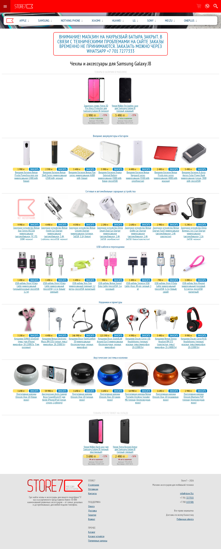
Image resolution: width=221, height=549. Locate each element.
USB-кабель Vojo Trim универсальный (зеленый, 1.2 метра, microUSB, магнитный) (82, 286)
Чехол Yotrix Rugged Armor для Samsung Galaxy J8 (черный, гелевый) (125, 449)
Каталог (91, 532)
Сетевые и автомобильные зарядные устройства (110, 191)
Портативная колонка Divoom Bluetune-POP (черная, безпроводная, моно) (193, 398)
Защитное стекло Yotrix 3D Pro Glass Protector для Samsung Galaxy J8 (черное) (96, 108)
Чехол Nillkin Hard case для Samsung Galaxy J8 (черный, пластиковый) (96, 449)
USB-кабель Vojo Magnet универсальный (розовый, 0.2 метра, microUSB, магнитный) (194, 287)
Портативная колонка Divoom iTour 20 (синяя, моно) (110, 396)
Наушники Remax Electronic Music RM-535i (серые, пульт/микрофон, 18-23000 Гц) (54, 341)
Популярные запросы (97, 540)
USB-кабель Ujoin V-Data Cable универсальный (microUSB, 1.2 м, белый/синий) (166, 287)
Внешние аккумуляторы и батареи (110, 136)
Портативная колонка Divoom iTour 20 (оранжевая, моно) (166, 396)
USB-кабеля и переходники (110, 246)
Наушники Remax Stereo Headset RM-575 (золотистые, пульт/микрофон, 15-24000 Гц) (166, 343)
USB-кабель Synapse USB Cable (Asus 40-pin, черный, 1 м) (138, 286)
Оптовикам (93, 489)
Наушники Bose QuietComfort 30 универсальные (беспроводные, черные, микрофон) (82, 343)
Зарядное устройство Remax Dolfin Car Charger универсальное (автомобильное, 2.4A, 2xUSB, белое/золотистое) (138, 233)
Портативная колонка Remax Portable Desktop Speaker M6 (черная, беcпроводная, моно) (138, 398)
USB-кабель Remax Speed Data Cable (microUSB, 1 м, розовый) (110, 286)
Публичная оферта (185, 519)
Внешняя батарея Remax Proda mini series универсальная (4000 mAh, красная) (166, 177)
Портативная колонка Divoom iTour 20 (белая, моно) (26, 396)
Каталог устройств (96, 536)
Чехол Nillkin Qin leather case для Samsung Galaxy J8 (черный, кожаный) (125, 108)
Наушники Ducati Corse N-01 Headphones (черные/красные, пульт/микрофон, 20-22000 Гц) (194, 343)
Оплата (91, 506)
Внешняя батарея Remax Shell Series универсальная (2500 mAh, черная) (54, 175)
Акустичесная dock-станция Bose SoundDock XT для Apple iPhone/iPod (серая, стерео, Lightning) (54, 398)
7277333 (190, 497)
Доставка (92, 510)
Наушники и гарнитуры (110, 302)
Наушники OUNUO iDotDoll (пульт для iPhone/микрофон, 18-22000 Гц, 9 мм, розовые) (26, 343)
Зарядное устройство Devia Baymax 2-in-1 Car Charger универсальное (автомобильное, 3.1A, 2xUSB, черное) (194, 233)
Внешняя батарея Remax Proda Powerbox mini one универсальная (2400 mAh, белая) (26, 177)
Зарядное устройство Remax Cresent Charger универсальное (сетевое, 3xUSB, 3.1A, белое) (82, 232)
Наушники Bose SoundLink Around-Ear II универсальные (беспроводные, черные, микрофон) (110, 343)
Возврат (91, 519)
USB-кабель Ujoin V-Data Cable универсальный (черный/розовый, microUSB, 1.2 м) (26, 287)
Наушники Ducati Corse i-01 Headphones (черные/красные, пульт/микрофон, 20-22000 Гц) (138, 343)
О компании (93, 484)
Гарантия (92, 514)
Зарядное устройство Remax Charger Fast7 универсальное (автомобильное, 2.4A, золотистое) (166, 232)
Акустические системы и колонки (110, 357)
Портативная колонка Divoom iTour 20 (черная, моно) (82, 396)
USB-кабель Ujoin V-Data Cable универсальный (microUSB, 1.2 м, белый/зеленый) (54, 287)
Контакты (92, 493)
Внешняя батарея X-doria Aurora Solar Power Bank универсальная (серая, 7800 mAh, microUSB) (193, 177)
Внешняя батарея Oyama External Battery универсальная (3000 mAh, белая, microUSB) (110, 177)
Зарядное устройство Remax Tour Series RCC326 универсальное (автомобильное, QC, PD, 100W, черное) (26, 233)
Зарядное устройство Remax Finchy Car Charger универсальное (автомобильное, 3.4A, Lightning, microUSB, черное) (54, 233)
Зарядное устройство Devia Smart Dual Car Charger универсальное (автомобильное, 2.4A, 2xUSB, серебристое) (110, 233)
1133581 (190, 502)
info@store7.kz (187, 493)
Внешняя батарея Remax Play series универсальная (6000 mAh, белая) (82, 175)
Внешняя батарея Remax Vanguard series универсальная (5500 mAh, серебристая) (138, 177)
